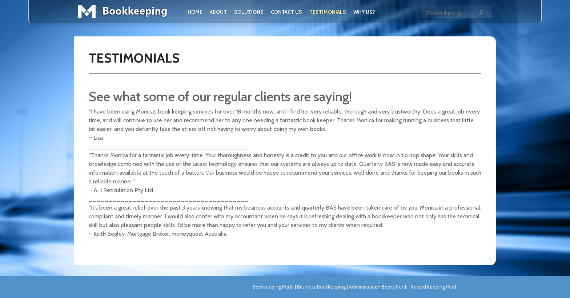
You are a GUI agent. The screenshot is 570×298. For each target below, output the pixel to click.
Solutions (249, 12)
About (218, 12)
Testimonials (327, 12)
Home (195, 12)
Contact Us (286, 12)
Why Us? (364, 12)
